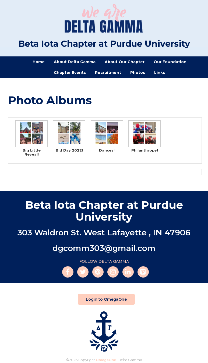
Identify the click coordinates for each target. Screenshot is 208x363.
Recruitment (108, 72)
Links (159, 72)
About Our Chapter (124, 61)
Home (39, 61)
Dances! (107, 136)
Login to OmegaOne (104, 299)
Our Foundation (170, 61)
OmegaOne (106, 360)
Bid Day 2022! (69, 136)
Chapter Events (70, 72)
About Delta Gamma (75, 61)
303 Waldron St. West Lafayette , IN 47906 (104, 233)
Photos (137, 72)
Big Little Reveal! (31, 138)
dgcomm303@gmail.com (104, 248)
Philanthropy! (144, 136)
